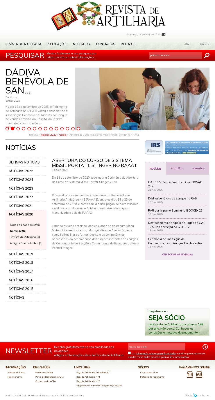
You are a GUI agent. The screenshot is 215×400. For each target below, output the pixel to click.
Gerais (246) (17, 231)
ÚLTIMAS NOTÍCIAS (24, 162)
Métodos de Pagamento (152, 376)
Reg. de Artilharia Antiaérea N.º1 (93, 372)
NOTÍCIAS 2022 (21, 197)
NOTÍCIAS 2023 (21, 188)
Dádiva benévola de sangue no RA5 (172, 198)
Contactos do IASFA (45, 381)
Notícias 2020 (48, 134)
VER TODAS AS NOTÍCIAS (177, 254)
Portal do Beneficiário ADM (49, 376)
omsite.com (201, 395)
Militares (128, 44)
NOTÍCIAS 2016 (21, 280)
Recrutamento (15, 376)
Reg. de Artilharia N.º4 (88, 376)
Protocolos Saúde (44, 372)
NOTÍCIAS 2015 (21, 289)
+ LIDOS (177, 168)
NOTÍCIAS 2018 (21, 262)
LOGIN (187, 43)
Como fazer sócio (149, 372)
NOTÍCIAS (16, 297)
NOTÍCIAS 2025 (21, 171)
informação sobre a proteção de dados (156, 353)
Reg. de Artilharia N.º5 (88, 381)
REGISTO (204, 43)
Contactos (105, 44)
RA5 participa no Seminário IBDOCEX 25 (175, 210)
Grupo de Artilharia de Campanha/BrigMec (99, 385)
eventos (198, 168)
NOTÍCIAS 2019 (21, 254)
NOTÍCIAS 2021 (21, 206)
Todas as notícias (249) (25, 224)
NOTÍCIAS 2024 (21, 180)
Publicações (57, 44)
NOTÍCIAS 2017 (21, 271)
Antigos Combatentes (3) (26, 243)
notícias (155, 168)
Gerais (62, 134)
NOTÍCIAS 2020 (21, 214)
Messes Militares (16, 372)
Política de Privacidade (72, 395)
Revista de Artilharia (23, 44)
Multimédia (82, 44)
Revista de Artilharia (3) (25, 237)
